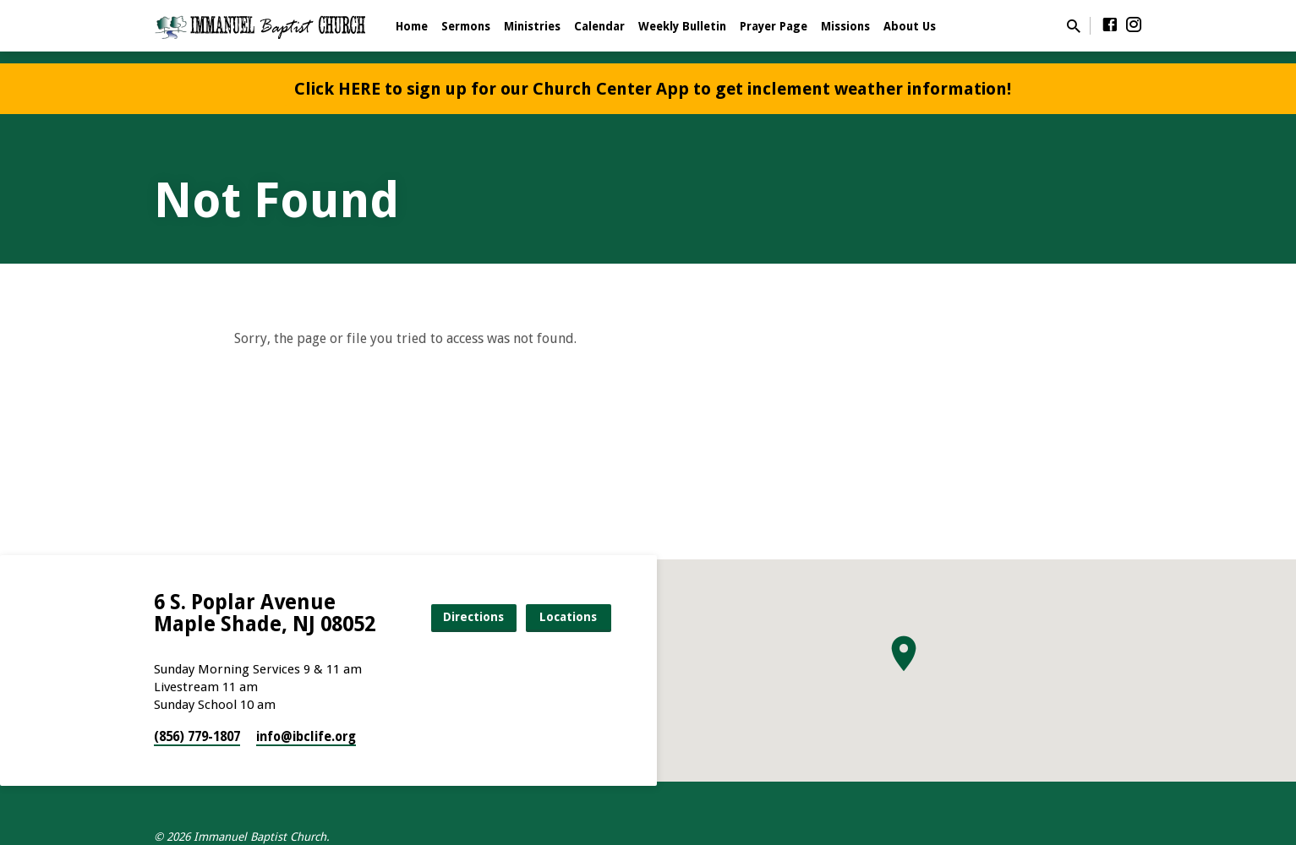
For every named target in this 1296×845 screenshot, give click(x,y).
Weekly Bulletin (682, 26)
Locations (568, 617)
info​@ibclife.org (306, 736)
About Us (909, 26)
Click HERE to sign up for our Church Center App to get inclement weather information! (652, 89)
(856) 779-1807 (197, 736)
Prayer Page (773, 26)
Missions (845, 26)
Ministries (532, 26)
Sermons (465, 26)
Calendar (599, 26)
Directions (473, 617)
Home (412, 26)
